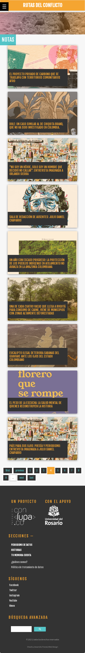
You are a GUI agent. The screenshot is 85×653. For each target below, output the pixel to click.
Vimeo (12, 605)
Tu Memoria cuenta (21, 555)
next (21, 477)
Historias (16, 550)
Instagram (14, 595)
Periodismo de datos (21, 544)
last (32, 477)
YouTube (13, 600)
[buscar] (21, 629)
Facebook (14, 585)
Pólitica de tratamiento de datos (27, 567)
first (7, 470)
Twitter (13, 590)
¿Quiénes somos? (19, 562)
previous (20, 470)
